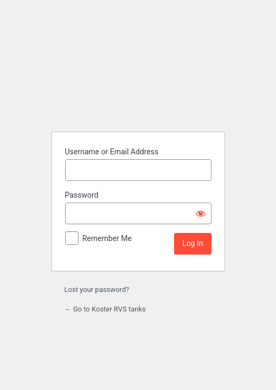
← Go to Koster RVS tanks (105, 309)
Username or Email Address (112, 151)
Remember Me (107, 238)
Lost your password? (97, 289)
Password (82, 195)
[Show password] (200, 213)
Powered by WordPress (138, 100)
